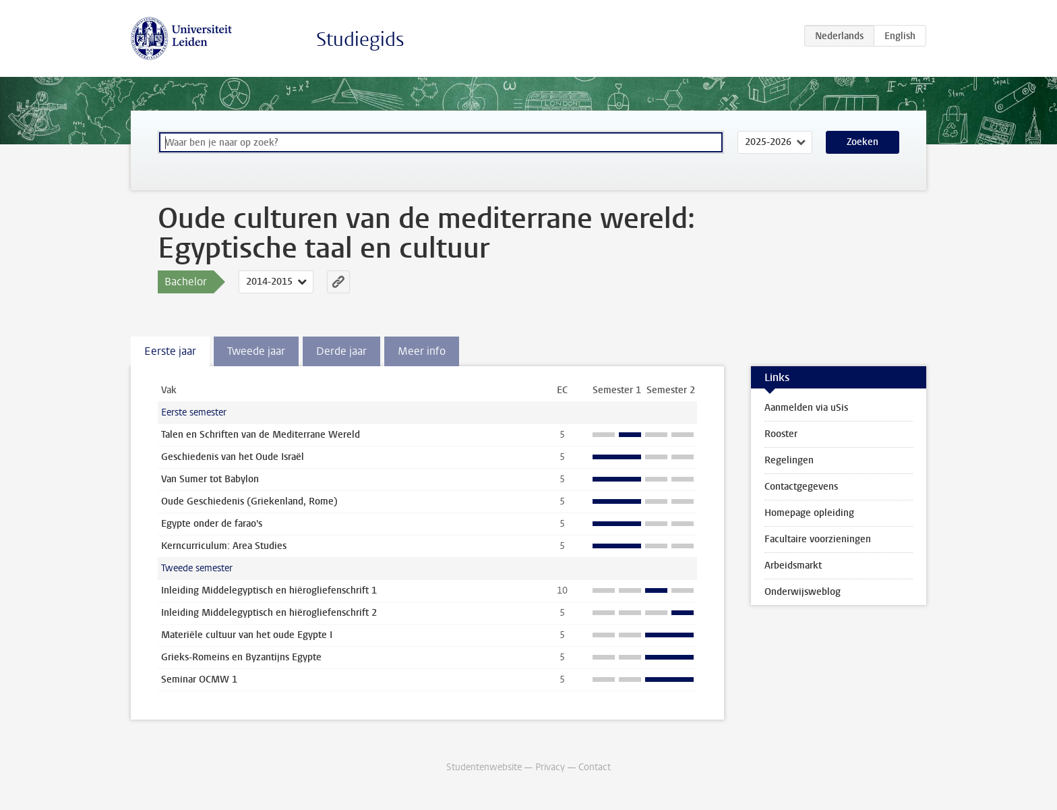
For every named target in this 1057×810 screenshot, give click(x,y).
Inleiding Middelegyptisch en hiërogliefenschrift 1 (269, 590)
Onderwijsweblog (802, 591)
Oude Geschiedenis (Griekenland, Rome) (249, 501)
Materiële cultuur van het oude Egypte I (246, 635)
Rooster (780, 434)
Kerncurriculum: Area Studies (223, 546)
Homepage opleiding (809, 513)
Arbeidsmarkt (793, 565)
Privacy (550, 767)
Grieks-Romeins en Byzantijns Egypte (241, 657)
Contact (594, 767)
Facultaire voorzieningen (817, 539)
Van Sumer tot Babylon (210, 479)
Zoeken (862, 142)
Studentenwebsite (484, 767)
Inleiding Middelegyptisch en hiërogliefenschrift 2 (269, 612)
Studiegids (360, 39)
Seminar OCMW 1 (199, 679)
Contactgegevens (801, 486)
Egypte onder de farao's (211, 523)
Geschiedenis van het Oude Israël (232, 457)
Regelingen (789, 460)
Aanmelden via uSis (806, 407)
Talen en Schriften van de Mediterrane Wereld (260, 434)
